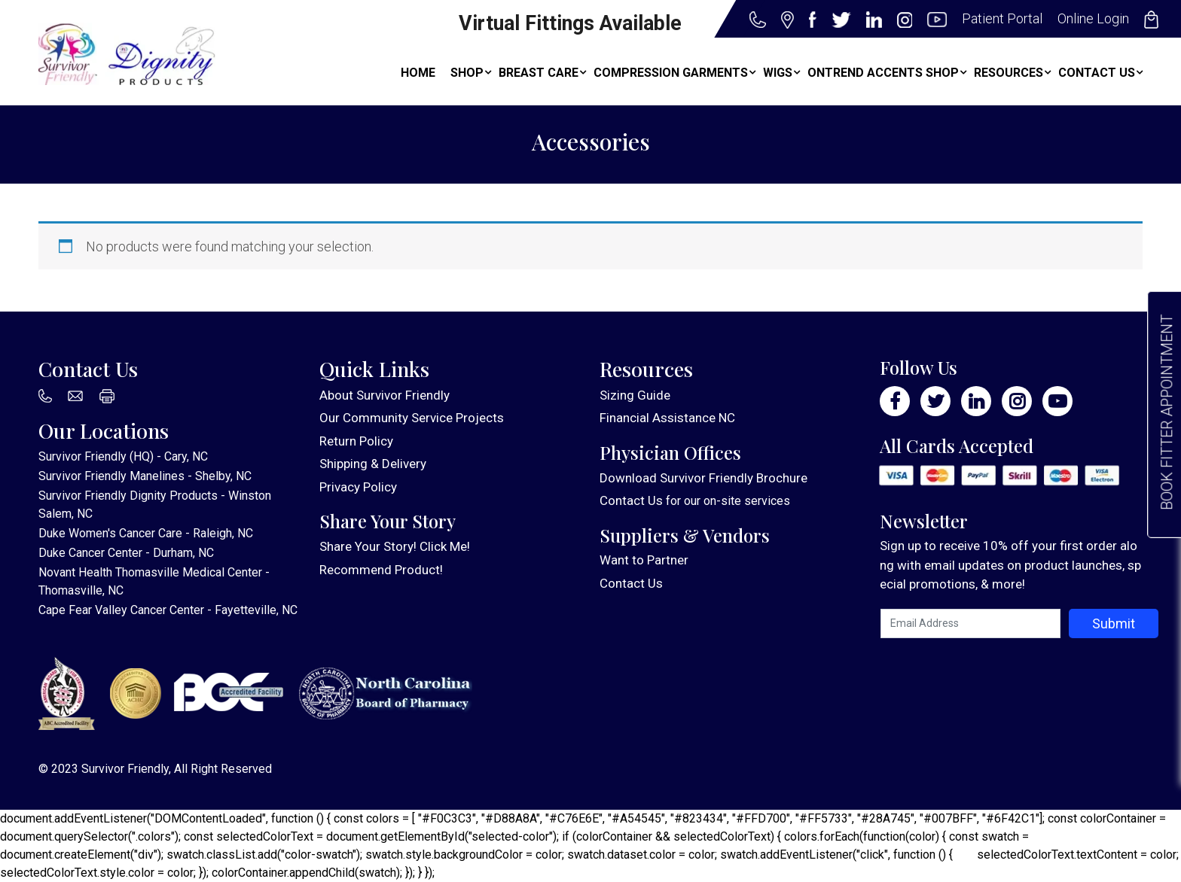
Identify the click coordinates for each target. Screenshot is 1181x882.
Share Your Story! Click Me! (394, 546)
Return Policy (356, 441)
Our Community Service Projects (411, 417)
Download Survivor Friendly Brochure (703, 477)
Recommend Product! (381, 569)
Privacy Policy (358, 486)
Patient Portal (1002, 18)
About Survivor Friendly (384, 395)
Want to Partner (644, 559)
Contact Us (631, 500)
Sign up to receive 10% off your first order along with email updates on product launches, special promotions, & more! (1010, 565)
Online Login (1093, 18)
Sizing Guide (635, 395)
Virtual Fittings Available (570, 23)
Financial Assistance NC (667, 417)
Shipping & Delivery (372, 463)
